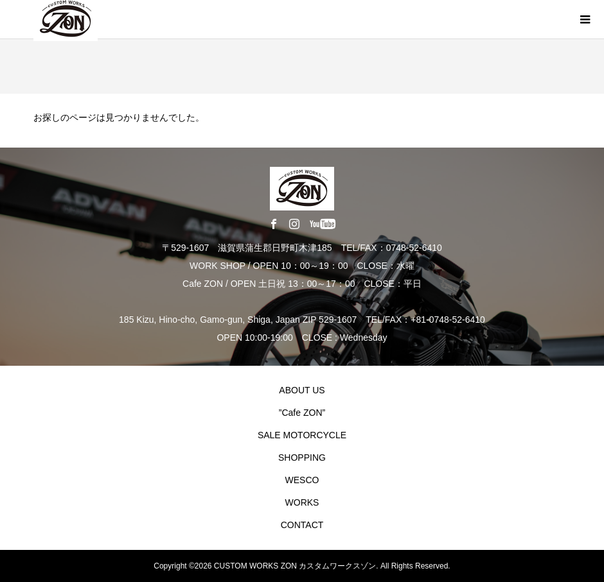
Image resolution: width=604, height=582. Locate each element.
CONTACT (302, 525)
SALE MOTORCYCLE (302, 435)
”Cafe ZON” (302, 412)
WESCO (302, 480)
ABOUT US (301, 390)
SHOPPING (302, 457)
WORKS (302, 502)
